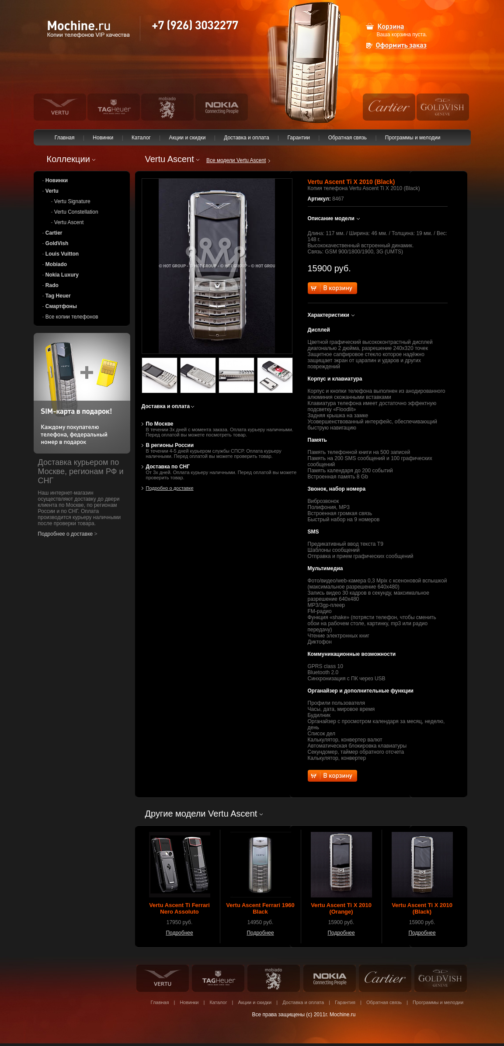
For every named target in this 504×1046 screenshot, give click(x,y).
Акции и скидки (187, 138)
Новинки (103, 138)
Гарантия (345, 1002)
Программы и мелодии (413, 138)
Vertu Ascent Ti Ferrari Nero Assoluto (179, 908)
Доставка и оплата (246, 138)
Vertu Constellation (76, 212)
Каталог (141, 138)
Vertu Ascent (68, 222)
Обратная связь (347, 138)
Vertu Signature (72, 201)
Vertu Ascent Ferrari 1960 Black (260, 908)
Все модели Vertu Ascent (236, 160)
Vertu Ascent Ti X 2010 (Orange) (341, 908)
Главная (64, 138)
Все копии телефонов (71, 317)
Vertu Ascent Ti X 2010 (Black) (422, 908)
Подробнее (179, 933)
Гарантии (298, 138)
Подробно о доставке (170, 488)
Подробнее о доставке (65, 534)
